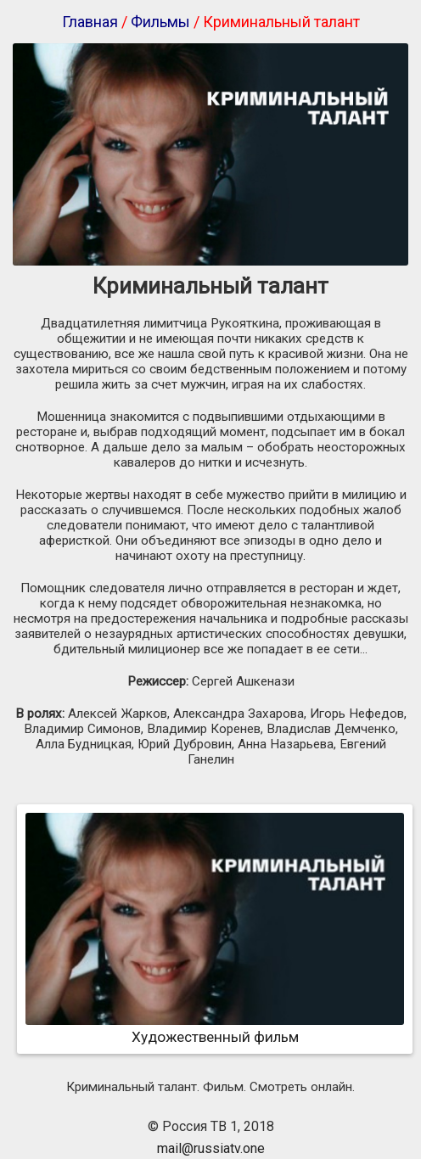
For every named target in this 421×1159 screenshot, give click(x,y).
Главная (90, 22)
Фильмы (160, 22)
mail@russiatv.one (211, 1148)
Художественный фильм (214, 1028)
